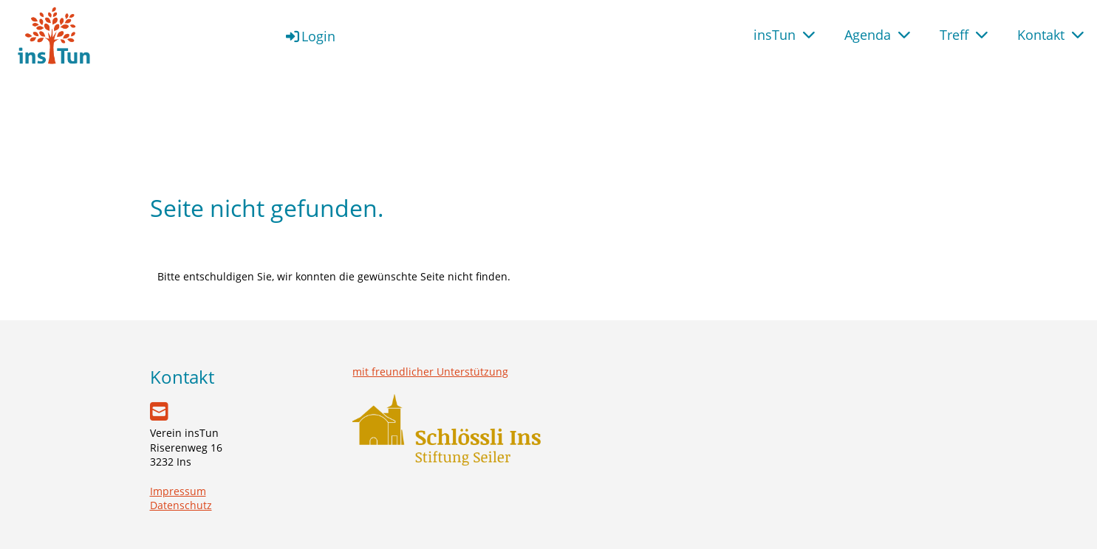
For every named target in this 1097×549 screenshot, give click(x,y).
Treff (964, 35)
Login (309, 36)
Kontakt (1050, 35)
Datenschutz (181, 505)
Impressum (178, 491)
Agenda (877, 35)
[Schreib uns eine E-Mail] (159, 411)
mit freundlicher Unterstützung (430, 372)
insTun (784, 35)
